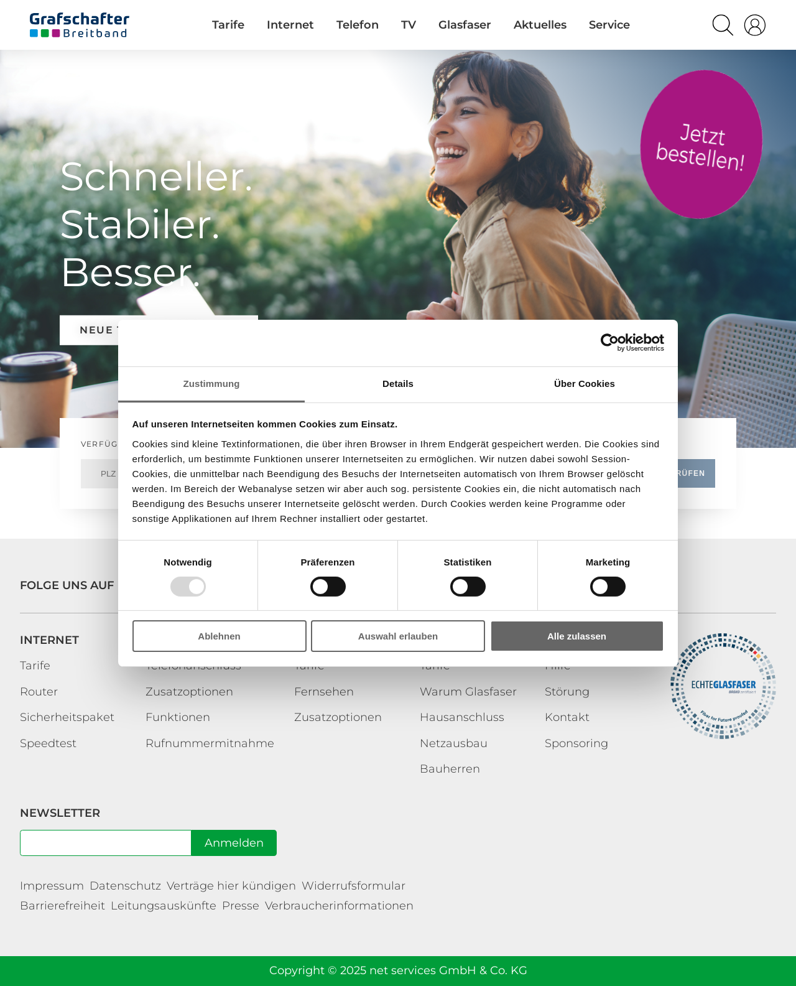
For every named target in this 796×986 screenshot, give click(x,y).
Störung (567, 692)
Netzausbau (454, 743)
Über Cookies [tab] (584, 383)
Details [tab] (398, 383)
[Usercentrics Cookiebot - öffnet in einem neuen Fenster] (609, 342)
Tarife (702, 144)
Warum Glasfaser (468, 692)
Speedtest (48, 743)
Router (39, 692)
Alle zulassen (576, 636)
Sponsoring (576, 743)
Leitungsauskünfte (163, 906)
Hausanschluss (462, 717)
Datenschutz (125, 886)
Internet (49, 640)
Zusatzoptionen (189, 692)
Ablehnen (219, 636)
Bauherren (450, 769)
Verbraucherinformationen (339, 906)
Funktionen (178, 717)
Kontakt (567, 717)
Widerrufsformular (353, 886)
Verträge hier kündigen (231, 886)
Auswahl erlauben (398, 636)
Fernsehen (324, 692)
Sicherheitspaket (67, 717)
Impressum (52, 886)
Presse (240, 906)
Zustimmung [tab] (211, 383)
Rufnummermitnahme (210, 743)
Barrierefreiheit (62, 906)
